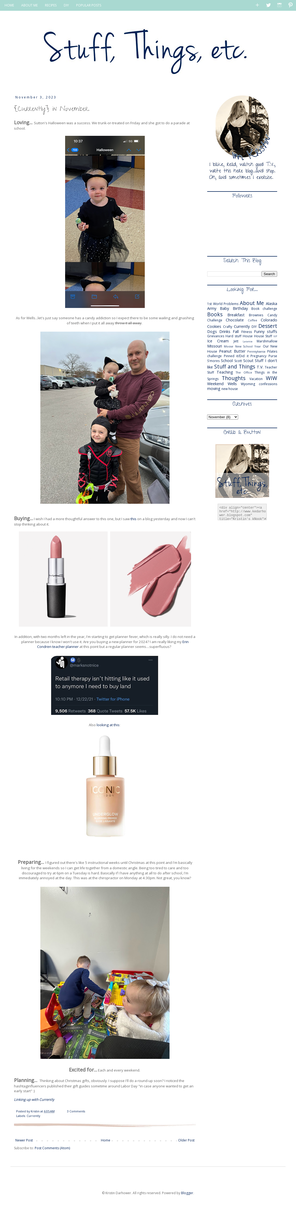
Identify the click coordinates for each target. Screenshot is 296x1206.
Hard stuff (233, 336)
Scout (248, 360)
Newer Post (24, 1140)
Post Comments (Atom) (52, 1148)
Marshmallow (267, 341)
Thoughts (233, 378)
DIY (66, 5)
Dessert (267, 325)
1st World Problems (222, 304)
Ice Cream (218, 340)
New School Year (248, 346)
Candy (272, 315)
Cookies (214, 326)
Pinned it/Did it (236, 356)
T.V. (260, 367)
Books (215, 314)
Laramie (247, 341)
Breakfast (236, 314)
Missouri (214, 346)
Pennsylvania (256, 351)
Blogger (187, 1193)
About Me (252, 303)
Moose (228, 346)
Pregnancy (258, 356)
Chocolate (235, 319)
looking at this (108, 724)
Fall (236, 331)
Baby (224, 308)
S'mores (213, 361)
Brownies (256, 315)
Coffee (252, 320)
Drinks (224, 331)
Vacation (256, 379)
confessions (268, 384)
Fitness (246, 331)
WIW (271, 378)
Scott (238, 361)
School (227, 360)
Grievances (215, 336)
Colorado (269, 319)
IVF (275, 336)
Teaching (225, 372)
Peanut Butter (232, 351)
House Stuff (263, 336)
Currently (33, 1116)
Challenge (214, 320)
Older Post (186, 1140)
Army (211, 308)
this (134, 518)
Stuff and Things (234, 366)
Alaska (271, 303)
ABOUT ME (29, 5)
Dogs (212, 331)
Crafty (227, 326)
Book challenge (264, 308)
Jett (236, 341)
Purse (273, 356)
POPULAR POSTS (88, 5)
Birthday (240, 308)
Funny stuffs (265, 331)
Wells (232, 383)
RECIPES (51, 5)
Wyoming (248, 384)
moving (213, 388)
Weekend (215, 383)
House (248, 336)
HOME (9, 5)
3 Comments (76, 1111)
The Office (244, 372)
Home (105, 1140)
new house (229, 388)
